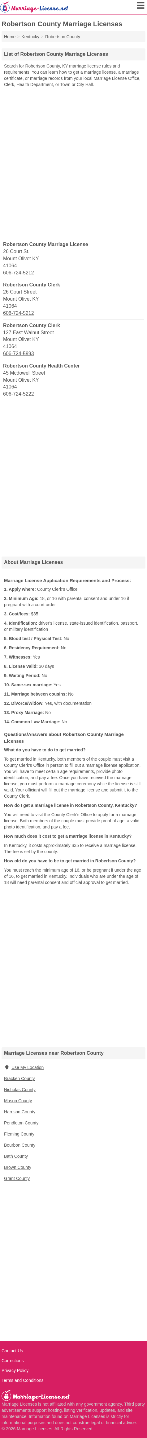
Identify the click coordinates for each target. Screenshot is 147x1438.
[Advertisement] (73, 164)
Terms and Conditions (22, 1380)
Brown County (17, 1167)
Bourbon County (19, 1145)
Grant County (17, 1178)
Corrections (13, 1360)
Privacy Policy (15, 1370)
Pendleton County (21, 1122)
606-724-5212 (18, 272)
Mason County (18, 1100)
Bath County (16, 1156)
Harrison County (19, 1111)
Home (9, 36)
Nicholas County (20, 1089)
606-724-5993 (18, 353)
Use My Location (24, 1067)
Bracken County (19, 1078)
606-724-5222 (18, 393)
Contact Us (12, 1350)
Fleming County (19, 1134)
